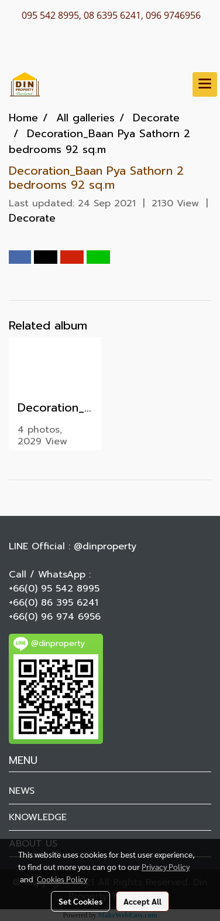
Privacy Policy (166, 866)
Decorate (32, 218)
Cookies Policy (62, 879)
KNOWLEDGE (38, 817)
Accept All (142, 901)
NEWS (22, 791)
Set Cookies (80, 901)
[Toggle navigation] (205, 84)
